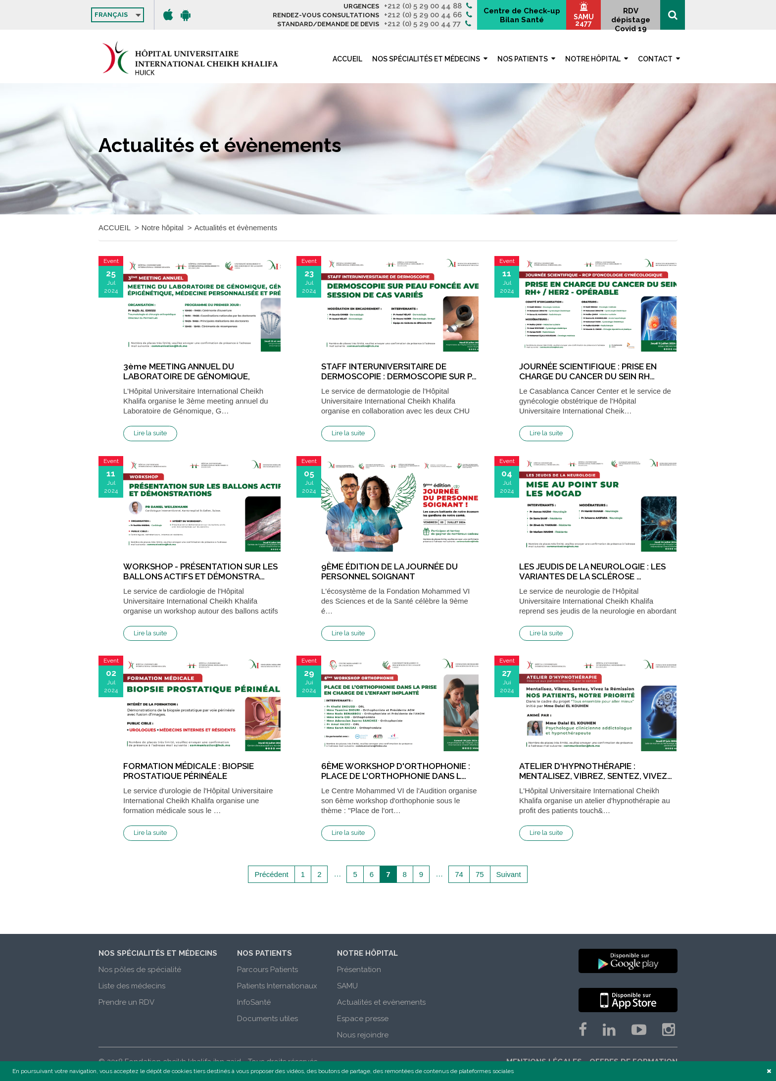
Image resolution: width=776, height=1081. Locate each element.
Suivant (508, 874)
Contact (655, 59)
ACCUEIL (347, 59)
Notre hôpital (593, 59)
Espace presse (362, 1018)
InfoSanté (254, 1002)
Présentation (359, 969)
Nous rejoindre (362, 1034)
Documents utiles (267, 1018)
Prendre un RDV (126, 1002)
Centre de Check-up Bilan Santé (522, 15)
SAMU (347, 985)
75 (480, 874)
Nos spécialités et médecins (426, 59)
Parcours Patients (267, 969)
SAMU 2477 (584, 20)
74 (459, 874)
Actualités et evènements (381, 1002)
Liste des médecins (131, 985)
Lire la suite (150, 433)
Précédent (271, 874)
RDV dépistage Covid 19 (630, 18)
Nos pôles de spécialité (139, 969)
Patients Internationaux (277, 985)
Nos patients (522, 59)
